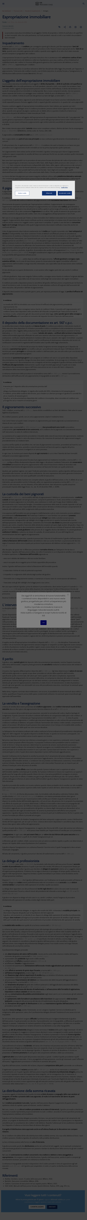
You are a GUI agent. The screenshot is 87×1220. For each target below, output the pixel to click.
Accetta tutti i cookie (65, 193)
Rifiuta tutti (49, 193)
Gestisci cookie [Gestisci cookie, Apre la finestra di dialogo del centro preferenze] (22, 193)
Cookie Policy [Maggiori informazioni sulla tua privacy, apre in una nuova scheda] (64, 187)
